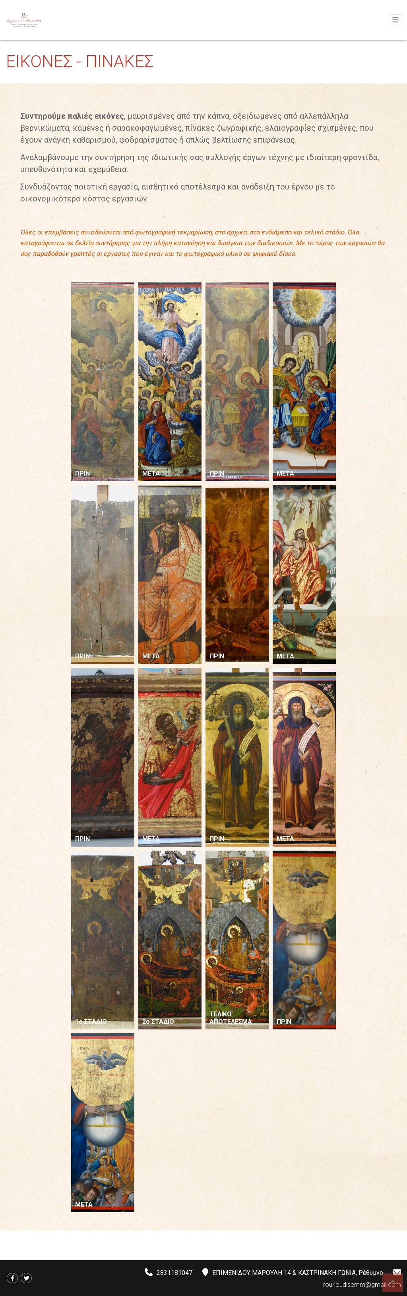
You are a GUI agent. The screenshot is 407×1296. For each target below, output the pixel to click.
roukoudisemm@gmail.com (362, 1284)
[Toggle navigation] (395, 19)
